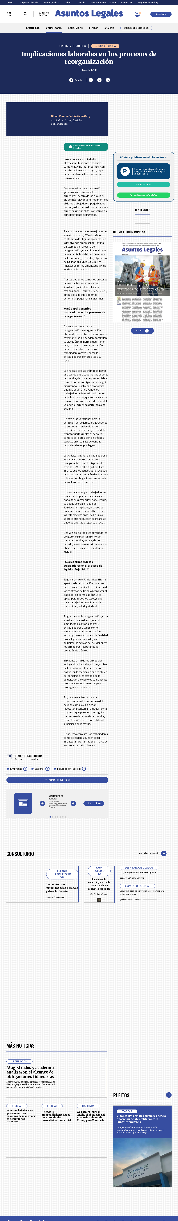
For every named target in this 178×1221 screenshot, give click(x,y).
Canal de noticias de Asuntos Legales (85, 146)
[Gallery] (58, 801)
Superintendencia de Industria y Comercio (111, 2)
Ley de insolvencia (29, 2)
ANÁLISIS (109, 28)
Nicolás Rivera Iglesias (99, 894)
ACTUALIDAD (33, 28)
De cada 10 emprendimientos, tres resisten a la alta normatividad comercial (56, 1116)
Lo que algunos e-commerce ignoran (138, 872)
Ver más (142, 331)
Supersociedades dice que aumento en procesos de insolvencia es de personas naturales (21, 1116)
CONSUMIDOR (75, 28)
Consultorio (20, 853)
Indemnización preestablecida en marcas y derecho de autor (62, 888)
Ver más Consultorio (153, 853)
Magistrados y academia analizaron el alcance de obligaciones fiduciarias (30, 1072)
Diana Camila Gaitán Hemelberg (70, 116)
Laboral (39, 768)
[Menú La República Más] (9, 14)
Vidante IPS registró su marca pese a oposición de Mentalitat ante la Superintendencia (141, 1119)
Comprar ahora (143, 184)
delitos (68, 2)
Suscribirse (161, 14)
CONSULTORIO (54, 28)
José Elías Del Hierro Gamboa (139, 878)
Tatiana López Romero (59, 897)
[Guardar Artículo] (76, 80)
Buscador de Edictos (136, 28)
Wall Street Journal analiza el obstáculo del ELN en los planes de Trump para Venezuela (91, 1116)
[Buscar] (25, 14)
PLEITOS (93, 28)
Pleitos (121, 1095)
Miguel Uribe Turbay (148, 2)
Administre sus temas (57, 780)
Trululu (81, 2)
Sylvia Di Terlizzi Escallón (138, 899)
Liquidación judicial (69, 768)
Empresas (16, 768)
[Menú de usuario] (137, 14)
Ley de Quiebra (51, 2)
